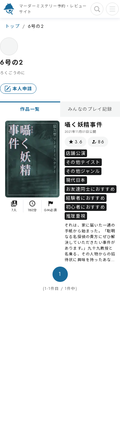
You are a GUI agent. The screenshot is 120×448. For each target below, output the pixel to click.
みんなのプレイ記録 (90, 109)
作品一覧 (30, 109)
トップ (12, 26)
